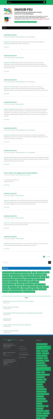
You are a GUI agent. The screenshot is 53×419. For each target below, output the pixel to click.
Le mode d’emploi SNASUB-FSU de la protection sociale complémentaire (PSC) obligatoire (23, 313)
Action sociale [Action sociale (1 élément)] (40, 272)
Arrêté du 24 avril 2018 (10, 102)
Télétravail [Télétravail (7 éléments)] (5, 291)
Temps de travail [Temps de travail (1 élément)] (42, 289)
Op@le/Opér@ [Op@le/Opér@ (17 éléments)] (19, 284)
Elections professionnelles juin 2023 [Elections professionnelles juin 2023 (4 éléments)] (31, 277)
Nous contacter (22, 357)
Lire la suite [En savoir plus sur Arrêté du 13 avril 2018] (6, 207)
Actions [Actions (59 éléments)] (33, 272)
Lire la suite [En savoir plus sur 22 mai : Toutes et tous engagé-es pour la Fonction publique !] (6, 185)
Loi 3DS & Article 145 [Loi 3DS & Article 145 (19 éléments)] (22, 282)
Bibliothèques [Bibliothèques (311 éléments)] (25, 274)
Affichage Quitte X (7, 319)
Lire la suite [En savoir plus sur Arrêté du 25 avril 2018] (6, 71)
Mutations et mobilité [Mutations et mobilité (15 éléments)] (33, 282)
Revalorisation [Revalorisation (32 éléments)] (6, 289)
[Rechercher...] (25, 262)
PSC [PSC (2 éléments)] (19, 286)
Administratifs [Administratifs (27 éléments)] (6, 274)
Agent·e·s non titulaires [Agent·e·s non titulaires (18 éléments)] (15, 274)
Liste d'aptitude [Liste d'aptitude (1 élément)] (13, 282)
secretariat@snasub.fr (24, 354)
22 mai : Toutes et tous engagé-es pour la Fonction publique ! (21, 173)
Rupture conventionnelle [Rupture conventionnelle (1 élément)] (16, 289)
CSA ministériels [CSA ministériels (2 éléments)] (38, 274)
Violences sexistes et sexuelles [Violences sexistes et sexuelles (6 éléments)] (15, 291)
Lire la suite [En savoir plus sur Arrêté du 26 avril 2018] (6, 47)
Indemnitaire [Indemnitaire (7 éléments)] (28, 279)
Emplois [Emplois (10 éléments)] (43, 277)
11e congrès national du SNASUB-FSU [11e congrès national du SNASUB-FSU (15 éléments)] (23, 272)
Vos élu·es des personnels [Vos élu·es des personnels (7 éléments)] (29, 291)
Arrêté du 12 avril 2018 (10, 216)
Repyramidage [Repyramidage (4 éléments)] (25, 286)
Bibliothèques (32, 37)
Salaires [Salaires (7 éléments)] (24, 289)
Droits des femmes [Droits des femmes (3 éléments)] (7, 277)
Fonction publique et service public (23, 175)
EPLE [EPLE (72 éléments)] (47, 277)
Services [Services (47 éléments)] (29, 289)
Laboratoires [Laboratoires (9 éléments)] (5, 282)
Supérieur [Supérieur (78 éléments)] (35, 289)
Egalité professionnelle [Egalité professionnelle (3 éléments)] (17, 277)
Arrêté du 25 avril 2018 (10, 55)
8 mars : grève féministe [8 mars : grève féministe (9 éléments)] (8, 272)
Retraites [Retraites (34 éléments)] (40, 286)
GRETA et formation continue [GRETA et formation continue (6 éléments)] (9, 279)
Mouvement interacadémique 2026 (11, 330)
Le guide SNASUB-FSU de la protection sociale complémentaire (17, 324)
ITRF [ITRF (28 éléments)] (34, 279)
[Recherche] (49, 262)
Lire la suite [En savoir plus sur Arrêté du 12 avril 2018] (6, 228)
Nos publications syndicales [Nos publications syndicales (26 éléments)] (9, 284)
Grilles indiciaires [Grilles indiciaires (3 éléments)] (20, 279)
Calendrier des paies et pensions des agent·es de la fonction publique (18, 301)
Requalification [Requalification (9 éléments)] (33, 286)
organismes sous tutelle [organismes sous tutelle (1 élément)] (40, 284)
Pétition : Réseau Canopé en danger (11, 307)
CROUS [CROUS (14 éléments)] (31, 274)
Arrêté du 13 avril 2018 (10, 193)
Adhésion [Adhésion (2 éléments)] (47, 272)
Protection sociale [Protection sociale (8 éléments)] (13, 286)
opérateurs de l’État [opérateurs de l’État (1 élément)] (29, 284)
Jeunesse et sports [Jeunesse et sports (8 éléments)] (40, 279)
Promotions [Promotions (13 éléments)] (5, 286)
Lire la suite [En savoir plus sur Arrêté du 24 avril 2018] (6, 119)
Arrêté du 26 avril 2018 (10, 35)
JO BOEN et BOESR (20, 37)
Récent (26, 297)
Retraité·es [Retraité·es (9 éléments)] (46, 286)
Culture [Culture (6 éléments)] (44, 274)
